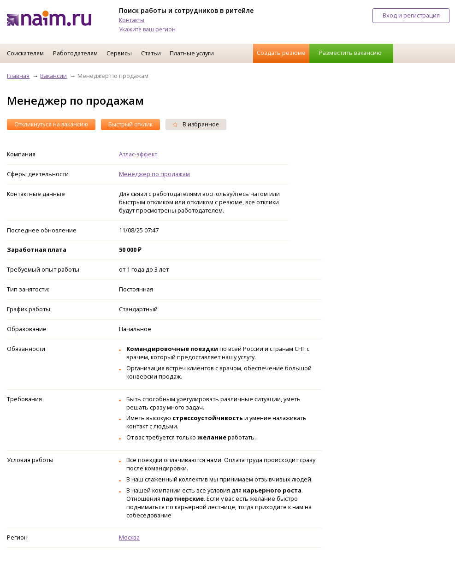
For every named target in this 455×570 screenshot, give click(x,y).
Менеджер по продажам (154, 174)
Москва (129, 537)
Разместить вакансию (350, 52)
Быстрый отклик (130, 124)
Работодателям (75, 53)
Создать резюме (281, 52)
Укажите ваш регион (147, 29)
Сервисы (119, 53)
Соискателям (25, 53)
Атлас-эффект (138, 154)
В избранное (196, 124)
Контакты (131, 20)
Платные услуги (192, 53)
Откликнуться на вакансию (51, 124)
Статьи (151, 53)
